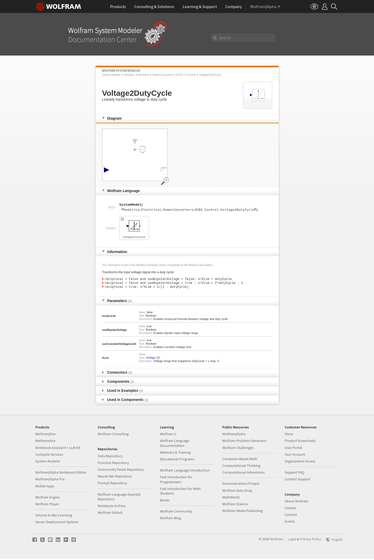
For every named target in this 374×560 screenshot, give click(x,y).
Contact (291, 516)
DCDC (180, 74)
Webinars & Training (175, 454)
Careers (290, 509)
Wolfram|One (45, 435)
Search (225, 38)
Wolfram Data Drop (237, 492)
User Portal (293, 449)
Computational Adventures (243, 474)
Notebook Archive (111, 507)
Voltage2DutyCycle (210, 74)
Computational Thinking (241, 467)
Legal (292, 540)
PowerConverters (162, 74)
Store (289, 435)
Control (191, 74)
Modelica (129, 74)
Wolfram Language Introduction (185, 471)
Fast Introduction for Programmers (176, 481)
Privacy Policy (310, 540)
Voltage (151, 359)
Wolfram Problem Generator (244, 442)
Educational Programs (177, 460)
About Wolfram (296, 502)
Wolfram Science (235, 505)
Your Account (295, 456)
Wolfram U (168, 435)
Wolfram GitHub (110, 514)
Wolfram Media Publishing (242, 512)
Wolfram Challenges (237, 449)
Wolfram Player (47, 505)
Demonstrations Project (240, 485)
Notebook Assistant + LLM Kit (57, 449)
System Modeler (111, 74)
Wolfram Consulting (113, 435)
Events (290, 523)
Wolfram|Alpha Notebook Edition (60, 474)
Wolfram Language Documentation (174, 444)
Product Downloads (300, 442)
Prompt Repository (112, 484)
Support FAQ (294, 474)
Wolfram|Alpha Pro (50, 480)
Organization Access (300, 462)
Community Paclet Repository (121, 471)
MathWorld (230, 498)
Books (165, 501)
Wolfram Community (176, 512)
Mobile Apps (44, 487)
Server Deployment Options (56, 523)
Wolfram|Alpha (233, 435)
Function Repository (113, 464)
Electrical (143, 74)
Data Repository (110, 457)
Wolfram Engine (47, 498)
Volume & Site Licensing (53, 516)
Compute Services (49, 456)
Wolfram (276, 540)
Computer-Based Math (239, 460)
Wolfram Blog (170, 519)
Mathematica (45, 442)
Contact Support (297, 480)
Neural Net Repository (115, 477)
